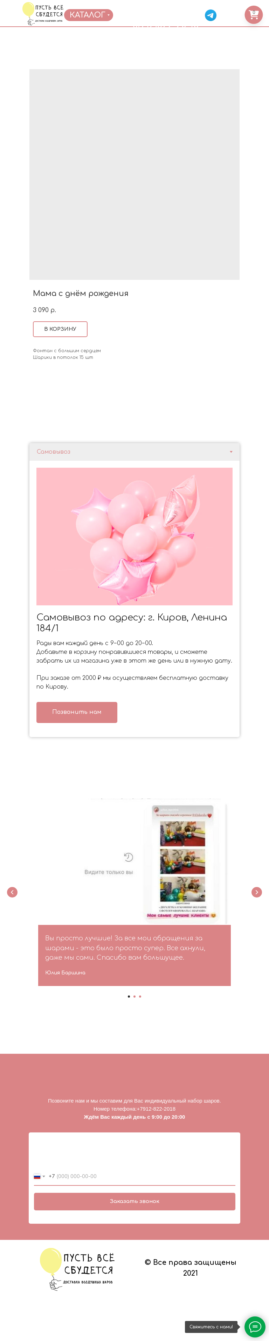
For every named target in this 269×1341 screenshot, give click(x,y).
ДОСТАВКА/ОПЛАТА (133, 3)
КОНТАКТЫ (197, 3)
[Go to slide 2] (134, 996)
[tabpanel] (134, 599)
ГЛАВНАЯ (71, 3)
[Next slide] (256, 892)
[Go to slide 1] (129, 996)
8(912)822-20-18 (165, 25)
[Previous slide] (12, 892)
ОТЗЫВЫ (169, 3)
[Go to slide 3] (140, 996)
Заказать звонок (134, 1201)
